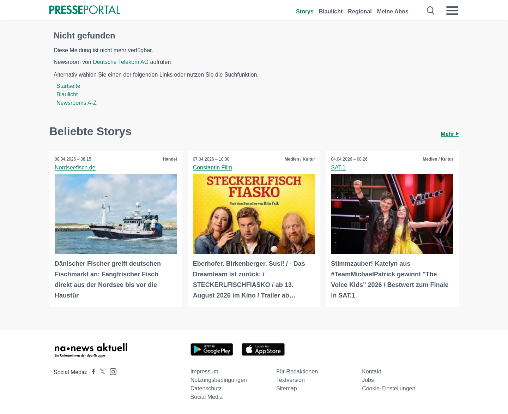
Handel (170, 159)
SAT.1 (338, 167)
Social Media (206, 397)
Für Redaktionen (297, 371)
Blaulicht (331, 11)
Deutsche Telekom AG (121, 62)
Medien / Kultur (300, 159)
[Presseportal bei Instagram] (110, 371)
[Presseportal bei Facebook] (91, 372)
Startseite (68, 86)
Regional (360, 11)
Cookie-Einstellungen (388, 388)
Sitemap (286, 388)
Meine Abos (393, 11)
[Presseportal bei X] (100, 372)
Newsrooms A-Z (76, 103)
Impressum (204, 371)
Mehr (450, 134)
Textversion (290, 380)
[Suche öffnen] (431, 11)
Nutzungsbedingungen (218, 380)
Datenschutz (206, 388)
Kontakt (371, 371)
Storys (305, 11)
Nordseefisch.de (75, 167)
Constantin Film (212, 167)
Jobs (368, 380)
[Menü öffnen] (452, 11)
